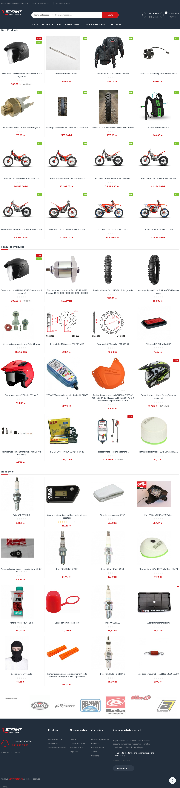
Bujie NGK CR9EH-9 (21, 515)
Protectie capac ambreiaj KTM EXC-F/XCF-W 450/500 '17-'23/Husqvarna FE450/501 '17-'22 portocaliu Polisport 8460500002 (113, 398)
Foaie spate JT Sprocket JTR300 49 (113, 344)
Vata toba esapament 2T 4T (112, 515)
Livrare (73, 739)
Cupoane (95, 756)
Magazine (74, 752)
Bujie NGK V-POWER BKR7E (112, 569)
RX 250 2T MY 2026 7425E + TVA (113, 230)
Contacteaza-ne (63, 3)
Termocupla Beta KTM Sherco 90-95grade (21, 127)
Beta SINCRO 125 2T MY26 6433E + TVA (112, 179)
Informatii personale (100, 739)
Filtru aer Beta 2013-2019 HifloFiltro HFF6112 (158, 569)
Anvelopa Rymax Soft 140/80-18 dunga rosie (113, 290)
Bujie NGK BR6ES (112, 623)
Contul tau (97, 730)
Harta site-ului (76, 748)
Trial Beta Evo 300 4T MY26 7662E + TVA (67, 230)
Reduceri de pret (55, 739)
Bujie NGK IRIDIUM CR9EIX (67, 569)
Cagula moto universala (21, 674)
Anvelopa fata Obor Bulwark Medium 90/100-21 (113, 127)
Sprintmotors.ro (16, 779)
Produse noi (53, 743)
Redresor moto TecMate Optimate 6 (113, 452)
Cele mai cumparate (57, 748)
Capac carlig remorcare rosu (67, 623)
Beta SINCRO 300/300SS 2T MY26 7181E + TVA (21, 230)
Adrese (94, 752)
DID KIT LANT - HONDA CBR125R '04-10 (67, 452)
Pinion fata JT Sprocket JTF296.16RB (67, 344)
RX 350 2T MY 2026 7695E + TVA (158, 230)
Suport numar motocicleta (158, 623)
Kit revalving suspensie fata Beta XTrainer (21, 344)
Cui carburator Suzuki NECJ (67, 74)
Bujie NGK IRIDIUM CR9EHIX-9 (112, 674)
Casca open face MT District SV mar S (21, 395)
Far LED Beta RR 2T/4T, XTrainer (158, 515)
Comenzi (95, 743)
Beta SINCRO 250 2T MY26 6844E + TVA (158, 179)
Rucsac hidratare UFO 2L (158, 127)
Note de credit (97, 748)
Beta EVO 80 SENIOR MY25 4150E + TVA (67, 179)
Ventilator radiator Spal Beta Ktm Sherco (158, 74)
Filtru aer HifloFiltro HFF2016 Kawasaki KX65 (158, 452)
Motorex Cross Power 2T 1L (21, 623)
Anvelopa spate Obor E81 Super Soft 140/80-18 (67, 127)
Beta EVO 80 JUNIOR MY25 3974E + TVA (21, 179)
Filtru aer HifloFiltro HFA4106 (158, 344)
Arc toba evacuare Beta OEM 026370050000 (159, 674)
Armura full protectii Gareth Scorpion (112, 74)
